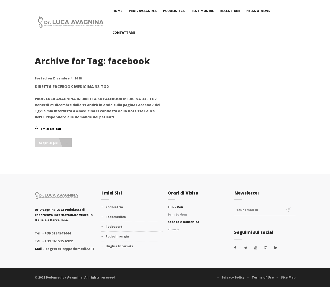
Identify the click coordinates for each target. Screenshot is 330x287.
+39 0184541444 (53, 233)
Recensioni (230, 11)
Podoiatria (114, 207)
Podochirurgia (117, 236)
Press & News (258, 11)
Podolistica (174, 11)
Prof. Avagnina (143, 11)
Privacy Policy (233, 277)
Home (117, 11)
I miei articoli (51, 129)
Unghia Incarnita (120, 246)
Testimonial (202, 11)
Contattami (124, 32)
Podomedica (116, 217)
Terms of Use (263, 277)
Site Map (288, 277)
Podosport (114, 226)
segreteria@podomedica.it (69, 248)
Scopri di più (54, 143)
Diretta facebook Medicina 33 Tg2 (72, 86)
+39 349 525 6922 (54, 241)
